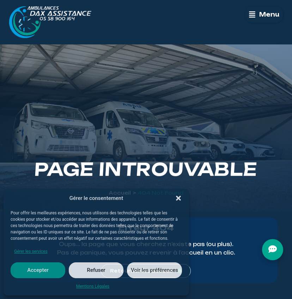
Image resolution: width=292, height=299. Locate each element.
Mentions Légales (93, 286)
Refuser (96, 270)
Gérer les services (31, 251)
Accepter (37, 270)
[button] (178, 198)
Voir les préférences (154, 270)
